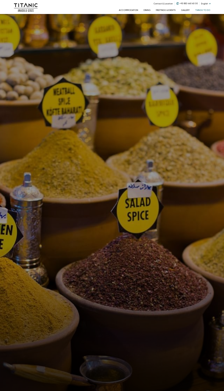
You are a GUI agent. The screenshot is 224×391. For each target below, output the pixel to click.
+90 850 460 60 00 (189, 3)
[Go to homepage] (26, 7)
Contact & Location (163, 3)
